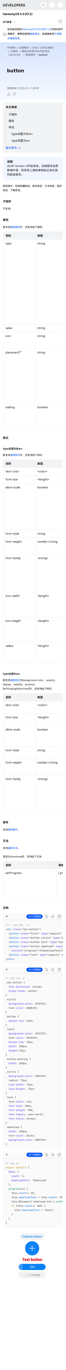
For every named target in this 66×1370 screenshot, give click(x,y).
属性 (11, 121)
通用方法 (13, 848)
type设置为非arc (22, 134)
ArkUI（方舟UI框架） (43, 47)
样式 (11, 127)
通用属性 (15, 227)
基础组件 (31, 54)
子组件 (13, 114)
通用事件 (13, 829)
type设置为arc (20, 140)
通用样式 (15, 455)
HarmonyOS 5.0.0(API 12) (36, 29)
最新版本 (34, 33)
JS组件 (14, 51)
